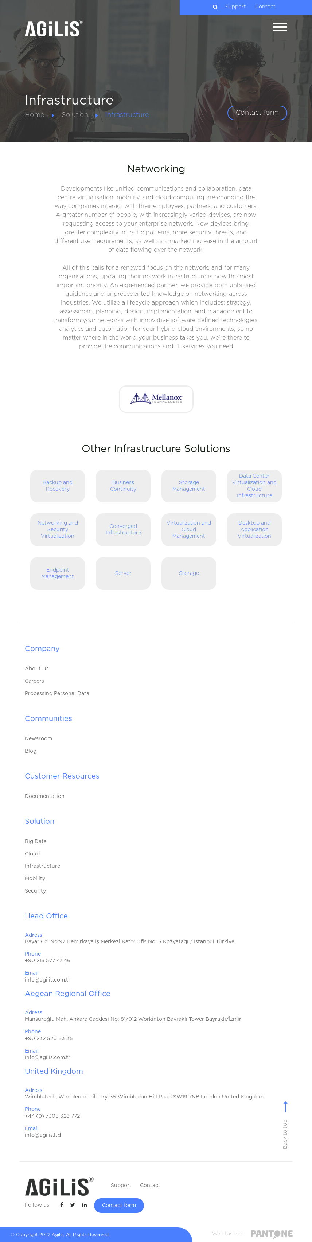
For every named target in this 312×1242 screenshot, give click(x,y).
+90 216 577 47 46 (47, 960)
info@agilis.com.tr (47, 980)
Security (35, 891)
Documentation (45, 796)
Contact (265, 6)
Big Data (36, 841)
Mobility (35, 878)
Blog (30, 751)
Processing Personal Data (57, 693)
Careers (34, 681)
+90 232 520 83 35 (49, 1038)
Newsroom (38, 738)
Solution (75, 115)
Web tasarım (227, 1234)
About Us (37, 668)
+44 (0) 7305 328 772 (52, 1116)
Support (235, 6)
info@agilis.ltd (43, 1135)
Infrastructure (127, 115)
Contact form (257, 113)
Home (34, 115)
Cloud (32, 854)
